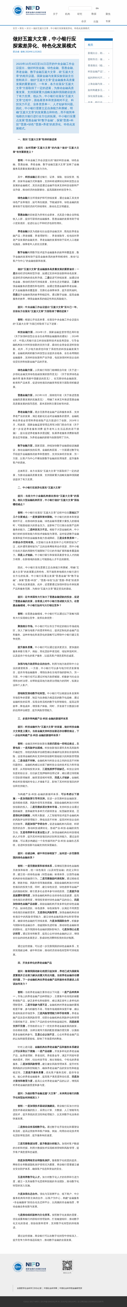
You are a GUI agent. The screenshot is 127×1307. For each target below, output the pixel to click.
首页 (15, 28)
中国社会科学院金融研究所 (70, 1288)
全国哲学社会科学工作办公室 (29, 1288)
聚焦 (22, 28)
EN (97, 8)
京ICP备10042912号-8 (49, 1302)
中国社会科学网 (51, 1288)
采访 (28, 28)
